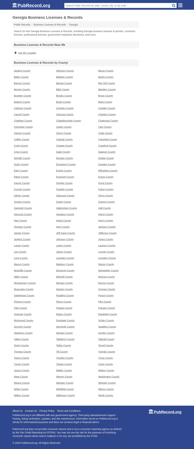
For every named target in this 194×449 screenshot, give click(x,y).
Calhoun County (22, 108)
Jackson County (107, 226)
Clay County (104, 127)
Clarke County (64, 127)
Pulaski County (64, 308)
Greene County (106, 201)
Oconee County (106, 289)
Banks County (105, 77)
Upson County (21, 370)
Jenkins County (22, 239)
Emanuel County (65, 177)
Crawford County (107, 145)
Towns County (21, 358)
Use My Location (25, 53)
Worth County (105, 395)
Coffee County (21, 139)
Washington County (108, 376)
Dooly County (21, 164)
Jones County (105, 239)
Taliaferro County (65, 339)
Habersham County (66, 208)
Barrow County (22, 83)
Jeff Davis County (65, 233)
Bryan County (105, 95)
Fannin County (22, 183)
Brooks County (64, 95)
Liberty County (64, 251)
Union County (105, 364)
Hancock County (23, 214)
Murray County (106, 283)
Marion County (106, 264)
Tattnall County (106, 339)
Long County (21, 258)
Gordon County (22, 201)
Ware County (21, 376)
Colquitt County (64, 139)
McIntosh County (65, 270)
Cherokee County (23, 127)
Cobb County (105, 133)
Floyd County (105, 183)
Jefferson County (107, 233)
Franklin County (64, 189)
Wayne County (22, 383)
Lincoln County (106, 251)
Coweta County (64, 145)
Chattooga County (108, 120)
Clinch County (63, 133)
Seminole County (65, 326)
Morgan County (64, 283)
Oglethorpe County (24, 295)
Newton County (64, 289)
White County (21, 389)
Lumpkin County (107, 258)
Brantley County (22, 95)
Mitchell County (64, 276)
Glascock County (65, 195)
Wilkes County (21, 395)
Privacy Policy (47, 410)
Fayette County (64, 183)
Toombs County (106, 351)
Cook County (21, 145)
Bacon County (106, 70)
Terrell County (105, 345)
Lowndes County (65, 258)
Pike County (104, 301)
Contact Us (31, 410)
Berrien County (22, 89)
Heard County (63, 220)
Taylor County (21, 345)
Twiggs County (64, 364)
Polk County (20, 308)
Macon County (22, 264)
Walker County (64, 370)
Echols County (64, 170)
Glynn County (105, 195)
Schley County (106, 320)
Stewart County (64, 333)
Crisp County (21, 152)
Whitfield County (65, 389)
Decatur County (64, 158)
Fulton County (105, 189)
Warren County (64, 376)
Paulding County (65, 295)
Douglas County (107, 164)
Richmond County (23, 320)
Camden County (65, 108)
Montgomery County (25, 283)
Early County (21, 170)
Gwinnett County (23, 208)
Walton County (106, 370)
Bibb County (62, 89)
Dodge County (106, 158)
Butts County (105, 102)
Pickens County (22, 301)
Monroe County (106, 276)
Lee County (20, 251)
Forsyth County (22, 189)
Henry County (105, 220)
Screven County (22, 326)
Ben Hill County (106, 83)
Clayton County (22, 133)
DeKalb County (22, 158)
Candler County (106, 108)
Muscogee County (24, 289)
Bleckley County (107, 89)
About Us (18, 410)
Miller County (21, 276)
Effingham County (108, 170)
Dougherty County (66, 164)
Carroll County (21, 114)
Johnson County (65, 239)
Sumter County (106, 333)
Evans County (105, 177)
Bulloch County (22, 102)
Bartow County (64, 83)
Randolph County (107, 314)
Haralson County (65, 214)
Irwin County (63, 226)
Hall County (104, 208)
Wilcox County (106, 389)
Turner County (21, 364)
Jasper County (22, 233)
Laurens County (106, 245)
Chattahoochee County (68, 120)
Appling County (22, 70)
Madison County (65, 264)
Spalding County (107, 326)
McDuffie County (23, 270)
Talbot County (21, 339)
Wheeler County (107, 383)
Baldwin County (64, 77)
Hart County (20, 220)
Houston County (22, 226)
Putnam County (106, 308)
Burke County (63, 102)
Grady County (63, 201)
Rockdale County (65, 320)
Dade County (63, 152)
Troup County (105, 358)
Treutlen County (64, 358)
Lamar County (21, 245)
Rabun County (64, 314)
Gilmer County (21, 195)
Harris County (105, 214)
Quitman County (22, 314)
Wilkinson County (65, 395)
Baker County (21, 77)
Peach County (106, 295)
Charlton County (107, 114)
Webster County (65, 383)
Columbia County (107, 139)
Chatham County (23, 120)
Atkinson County (65, 70)
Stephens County (23, 333)
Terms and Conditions (68, 410)
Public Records (22, 24)
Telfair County (63, 345)
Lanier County (63, 245)
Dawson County (106, 152)
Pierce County (63, 301)
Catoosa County (65, 114)
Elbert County (21, 177)
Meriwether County (108, 270)
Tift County (62, 351)
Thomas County (22, 351)
